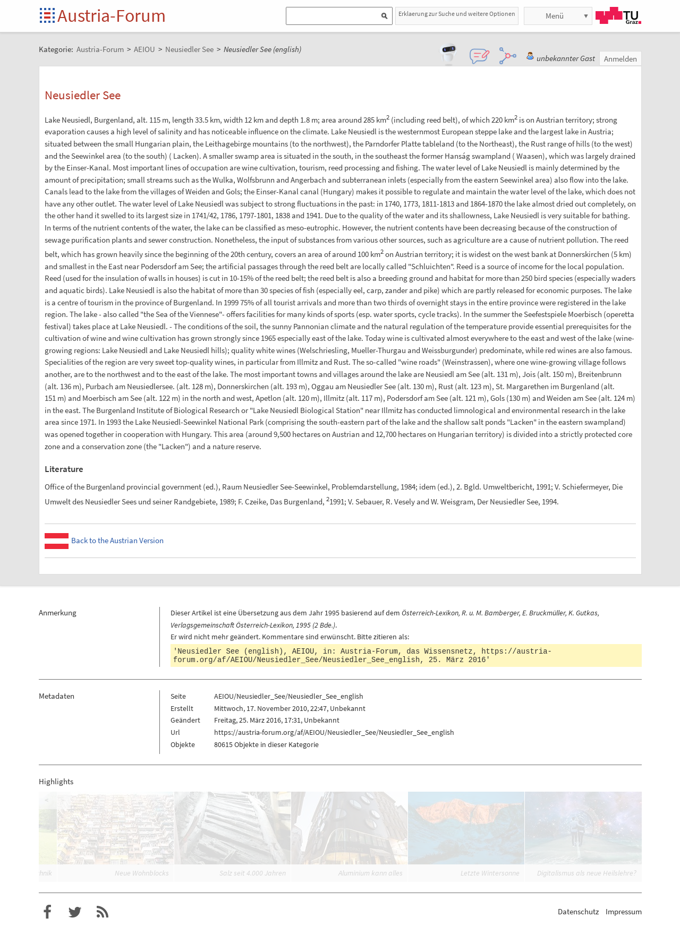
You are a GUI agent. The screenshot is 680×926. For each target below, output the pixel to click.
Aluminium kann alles (370, 873)
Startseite (48, 16)
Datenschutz (578, 911)
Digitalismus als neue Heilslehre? (586, 873)
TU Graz (618, 15)
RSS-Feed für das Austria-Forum (102, 912)
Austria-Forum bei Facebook (47, 912)
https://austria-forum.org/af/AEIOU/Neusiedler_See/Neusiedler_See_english (362, 655)
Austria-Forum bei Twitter (74, 912)
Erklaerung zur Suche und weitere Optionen (456, 14)
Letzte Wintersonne (490, 873)
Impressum (624, 911)
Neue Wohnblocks (142, 873)
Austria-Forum (111, 15)
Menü (555, 16)
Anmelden (620, 59)
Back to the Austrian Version (117, 540)
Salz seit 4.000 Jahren (252, 873)
